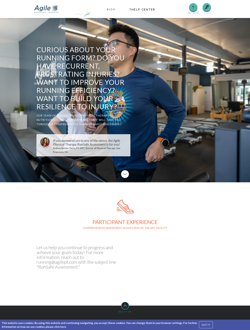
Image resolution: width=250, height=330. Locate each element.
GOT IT (206, 324)
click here (60, 326)
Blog (111, 9)
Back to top (125, 307)
